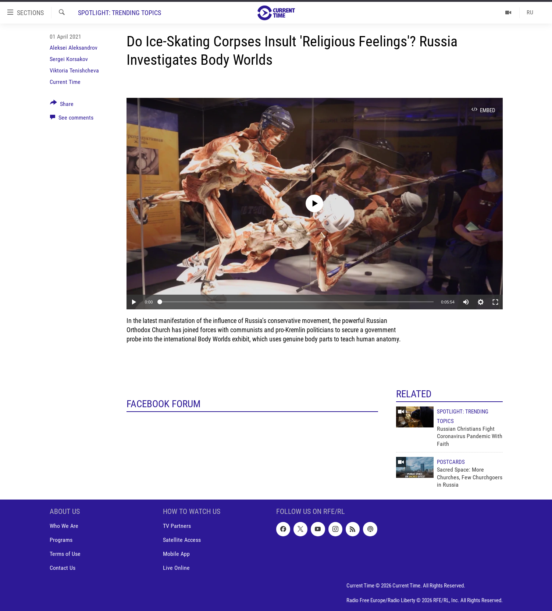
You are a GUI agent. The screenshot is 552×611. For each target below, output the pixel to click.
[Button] (62, 105)
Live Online (176, 568)
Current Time (65, 81)
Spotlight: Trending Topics (119, 13)
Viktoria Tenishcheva (74, 70)
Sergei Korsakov (69, 59)
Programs (61, 540)
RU (530, 12)
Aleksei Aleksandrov (73, 47)
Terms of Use (65, 554)
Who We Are (64, 526)
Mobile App (176, 554)
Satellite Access (182, 540)
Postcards (451, 462)
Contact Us (62, 568)
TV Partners (177, 526)
